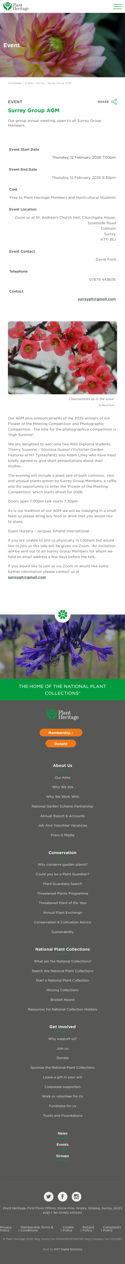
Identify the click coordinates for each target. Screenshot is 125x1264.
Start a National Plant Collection (62, 980)
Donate (60, 743)
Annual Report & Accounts (62, 816)
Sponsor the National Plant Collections (62, 1067)
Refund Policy (88, 1228)
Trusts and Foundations (62, 1115)
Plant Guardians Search (62, 884)
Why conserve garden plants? (63, 864)
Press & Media (62, 835)
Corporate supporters (63, 1087)
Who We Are (62, 787)
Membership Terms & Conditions (37, 1228)
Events (29, 82)
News (62, 1133)
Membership (61, 732)
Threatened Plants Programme (62, 893)
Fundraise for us (62, 1106)
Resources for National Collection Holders (62, 1009)
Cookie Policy (68, 1228)
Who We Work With (62, 796)
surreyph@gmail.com (97, 299)
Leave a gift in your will (62, 1077)
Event (15, 101)
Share (107, 102)
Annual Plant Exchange (62, 912)
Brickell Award (62, 999)
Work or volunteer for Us (62, 1096)
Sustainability (62, 932)
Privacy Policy (6, 1228)
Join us (62, 1048)
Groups (62, 1155)
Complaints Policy (112, 1228)
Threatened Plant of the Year (62, 903)
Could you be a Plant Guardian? (62, 874)
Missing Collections (62, 990)
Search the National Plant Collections (62, 971)
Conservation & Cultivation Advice (62, 922)
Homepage (15, 82)
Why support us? (62, 1038)
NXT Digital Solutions (68, 1249)
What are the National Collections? (62, 961)
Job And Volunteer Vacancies (62, 825)
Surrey (40, 82)
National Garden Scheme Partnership (62, 806)
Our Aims (62, 777)
